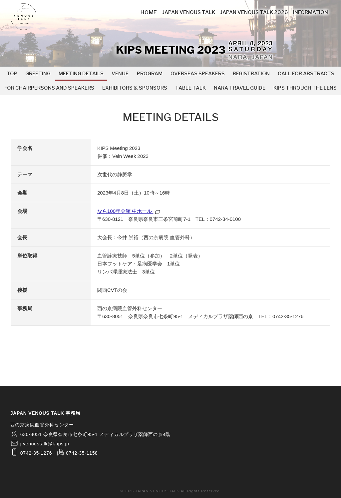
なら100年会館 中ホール (128, 211)
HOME (149, 12)
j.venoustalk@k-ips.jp (44, 443)
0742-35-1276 (287, 316)
